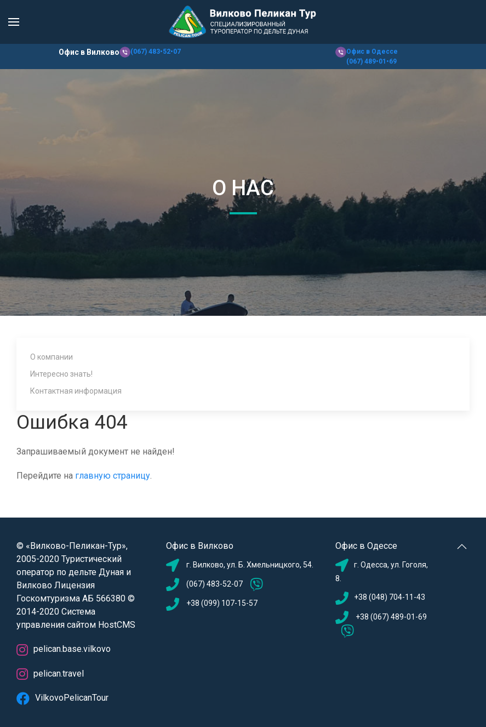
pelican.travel (50, 673)
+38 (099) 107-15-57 (222, 603)
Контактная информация (76, 391)
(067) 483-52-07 (214, 584)
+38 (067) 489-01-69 (390, 616)
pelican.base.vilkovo (63, 649)
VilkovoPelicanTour (62, 697)
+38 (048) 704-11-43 (389, 597)
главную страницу (112, 475)
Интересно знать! (61, 374)
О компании (51, 357)
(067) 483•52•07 (155, 51)
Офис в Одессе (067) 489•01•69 (372, 56)
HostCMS (116, 625)
